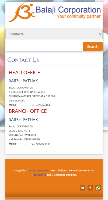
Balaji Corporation (39, 170)
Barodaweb (39, 175)
